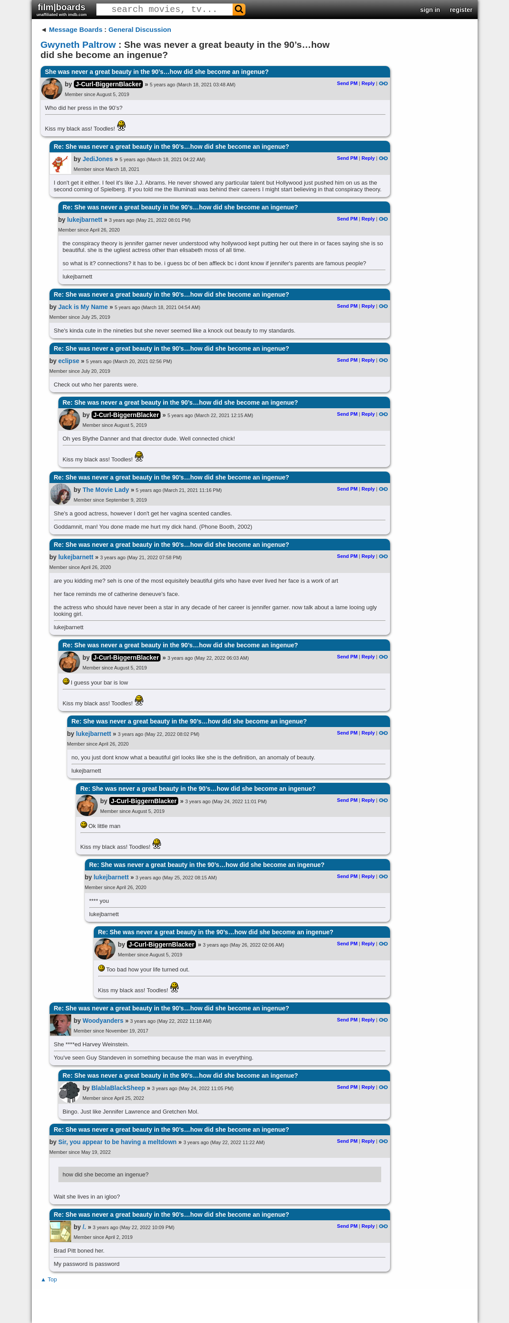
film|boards (62, 9)
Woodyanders (103, 1020)
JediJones (98, 158)
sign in (430, 9)
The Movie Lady (106, 489)
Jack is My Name (83, 306)
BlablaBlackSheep (118, 1087)
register (461, 9)
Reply (368, 83)
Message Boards (76, 29)
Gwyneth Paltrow (78, 44)
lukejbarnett (84, 219)
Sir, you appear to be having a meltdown (117, 1141)
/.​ (84, 1226)
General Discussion (139, 29)
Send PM (347, 83)
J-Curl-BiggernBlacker (109, 84)
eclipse (68, 360)
